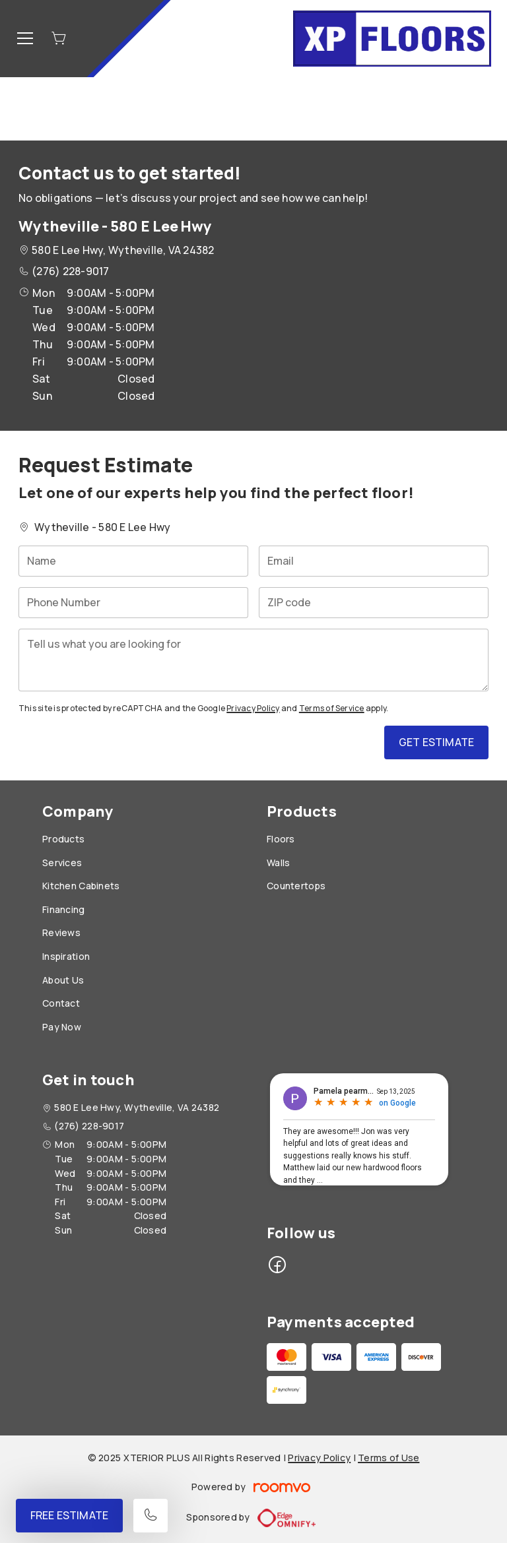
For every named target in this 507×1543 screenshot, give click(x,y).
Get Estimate (436, 742)
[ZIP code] (374, 602)
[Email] (374, 561)
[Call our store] (150, 1515)
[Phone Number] (133, 602)
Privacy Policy (252, 708)
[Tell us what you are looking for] (253, 660)
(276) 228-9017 (70, 271)
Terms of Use (388, 1457)
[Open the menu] (25, 38)
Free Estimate (69, 1515)
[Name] (133, 561)
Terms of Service (331, 708)
